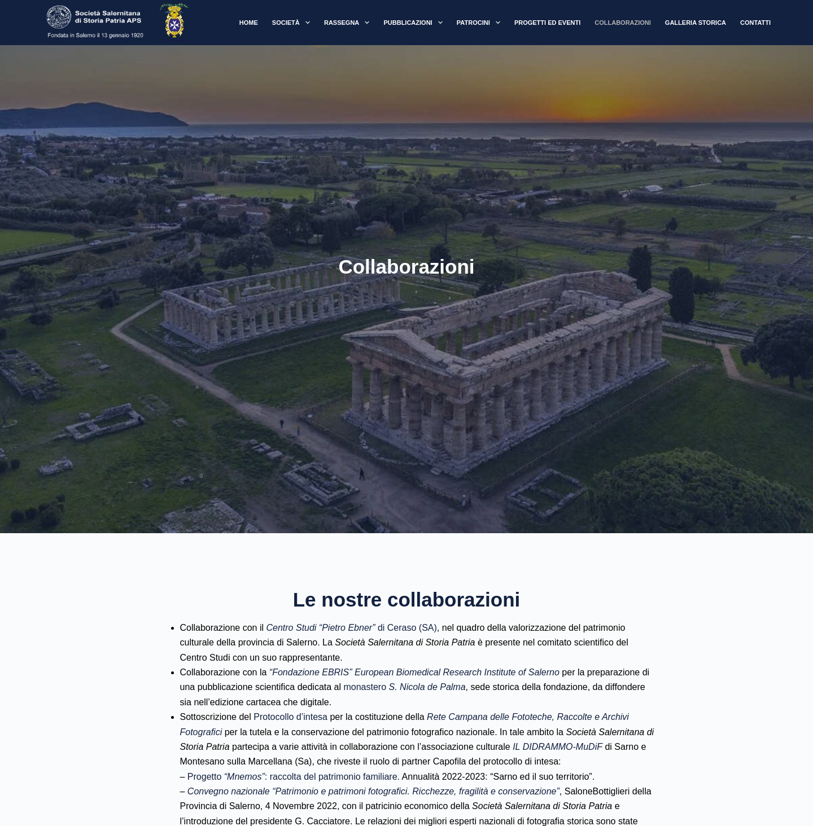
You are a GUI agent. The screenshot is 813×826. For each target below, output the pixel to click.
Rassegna (349, 22)
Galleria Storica (695, 22)
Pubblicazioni (415, 22)
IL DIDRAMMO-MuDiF (557, 747)
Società (293, 22)
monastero (404, 687)
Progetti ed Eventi (547, 22)
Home (248, 22)
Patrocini (481, 22)
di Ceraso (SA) (351, 627)
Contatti (755, 22)
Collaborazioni (623, 22)
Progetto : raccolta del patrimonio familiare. (294, 776)
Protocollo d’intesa (290, 717)
